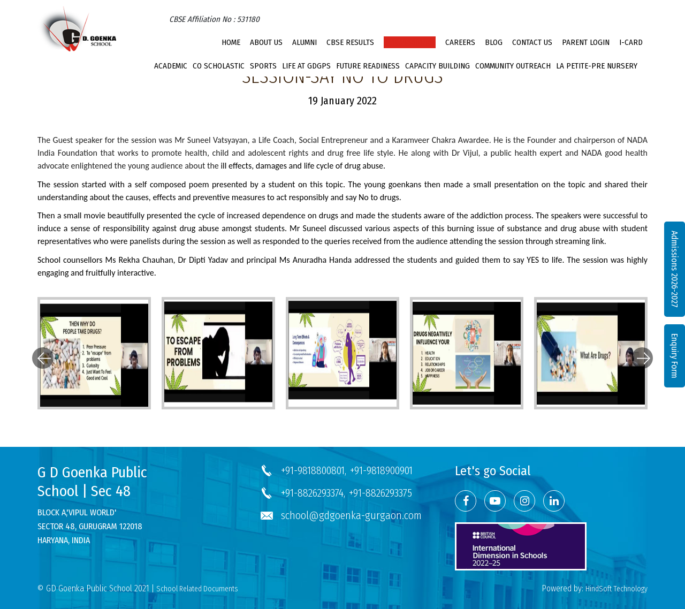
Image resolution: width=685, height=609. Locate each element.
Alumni (304, 42)
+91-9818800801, (313, 470)
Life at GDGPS (306, 66)
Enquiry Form (674, 355)
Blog (494, 42)
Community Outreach (513, 66)
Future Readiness (368, 66)
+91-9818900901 (381, 470)
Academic (170, 66)
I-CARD (631, 42)
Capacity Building (437, 66)
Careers (460, 42)
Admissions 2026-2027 (674, 269)
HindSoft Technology (616, 588)
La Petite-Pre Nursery (596, 66)
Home (231, 42)
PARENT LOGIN (586, 42)
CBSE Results (350, 42)
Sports (263, 66)
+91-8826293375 (380, 492)
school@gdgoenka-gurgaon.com (351, 515)
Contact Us (532, 42)
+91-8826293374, (313, 492)
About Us (266, 42)
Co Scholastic (219, 66)
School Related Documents (197, 588)
